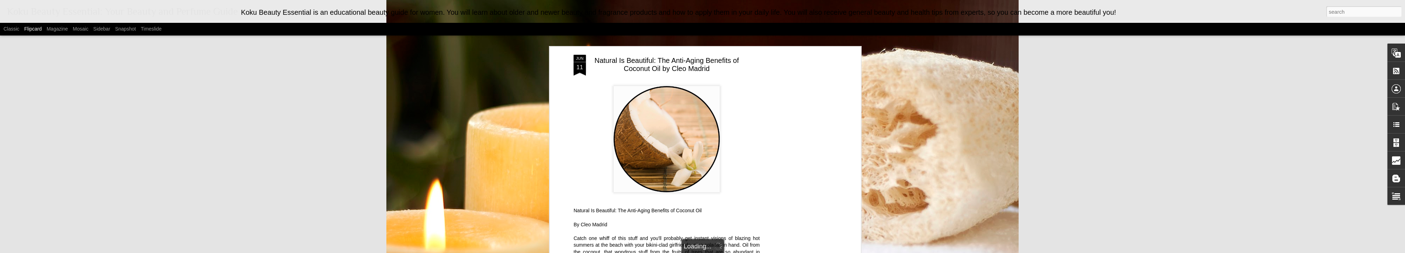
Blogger (749, 249)
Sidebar (101, 29)
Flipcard (33, 29)
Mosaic (80, 29)
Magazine (57, 29)
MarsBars (711, 249)
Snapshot (125, 29)
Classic (11, 29)
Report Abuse (770, 249)
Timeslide (151, 29)
